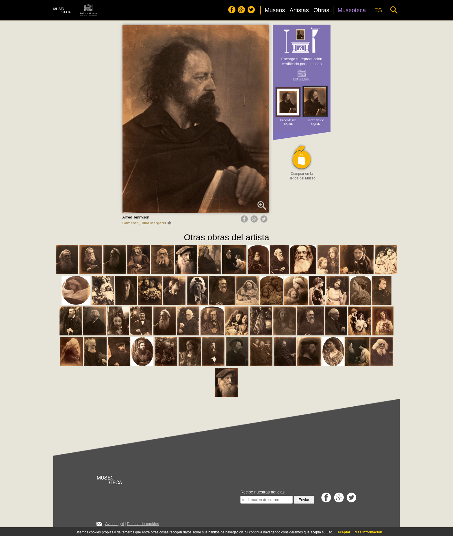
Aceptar (343, 532)
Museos (275, 10)
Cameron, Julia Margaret (147, 223)
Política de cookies (143, 524)
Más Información (368, 532)
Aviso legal (114, 524)
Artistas (299, 10)
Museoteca (351, 10)
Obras (321, 10)
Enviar (303, 500)
